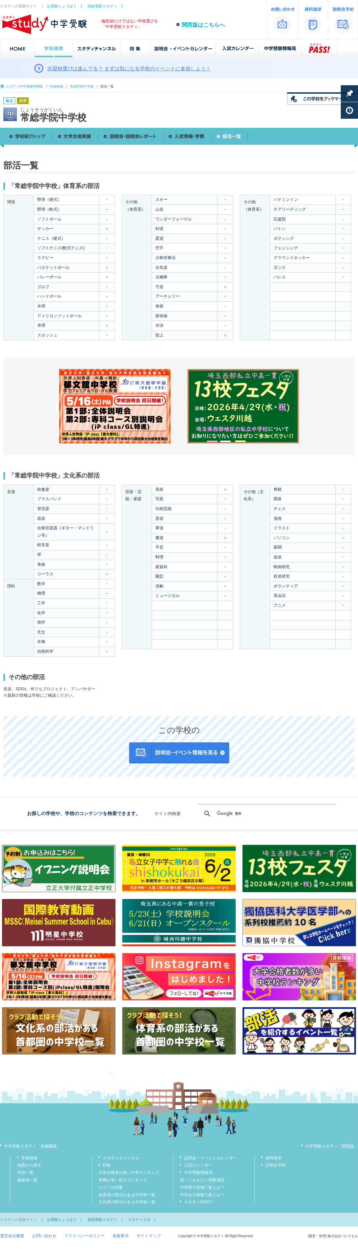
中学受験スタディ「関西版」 (331, 1146)
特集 (107, 1165)
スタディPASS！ (199, 1202)
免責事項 (120, 1235)
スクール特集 (111, 1187)
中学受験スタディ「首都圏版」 (32, 1146)
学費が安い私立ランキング (123, 1180)
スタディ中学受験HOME (24, 86)
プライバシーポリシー (84, 1235)
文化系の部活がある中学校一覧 (127, 1202)
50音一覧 (25, 1172)
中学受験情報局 (198, 1172)
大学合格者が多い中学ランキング (129, 1172)
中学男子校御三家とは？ (202, 1187)
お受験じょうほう (62, 6)
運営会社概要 (12, 1235)
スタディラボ (139, 1220)
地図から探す (29, 1165)
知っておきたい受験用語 (202, 1180)
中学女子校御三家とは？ (202, 1195)
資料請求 (273, 1158)
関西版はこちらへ (203, 25)
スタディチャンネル (121, 1158)
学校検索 (56, 86)
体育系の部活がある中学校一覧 (127, 1195)
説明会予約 (275, 1165)
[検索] (266, 814)
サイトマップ (148, 1235)
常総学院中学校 (82, 86)
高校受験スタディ (102, 6)
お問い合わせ (44, 1235)
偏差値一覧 (27, 1180)
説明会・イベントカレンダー (210, 1158)
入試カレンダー (198, 1165)
